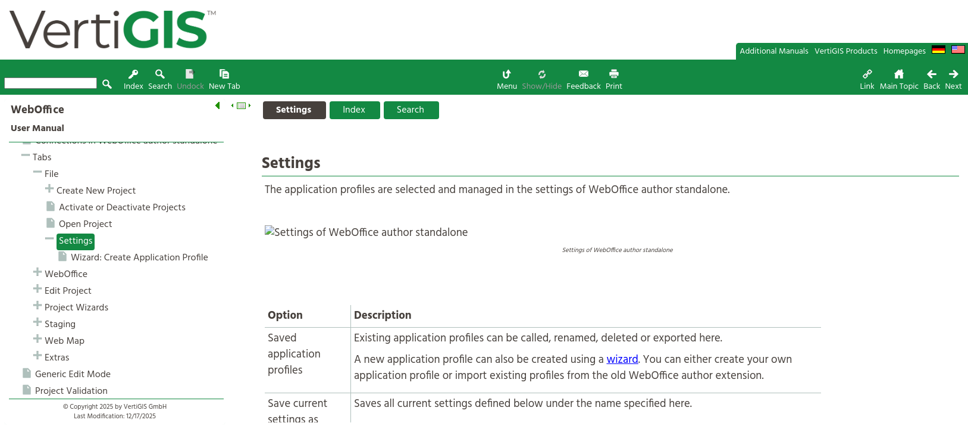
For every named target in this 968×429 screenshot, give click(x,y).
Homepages (905, 51)
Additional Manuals (774, 51)
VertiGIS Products (846, 51)
